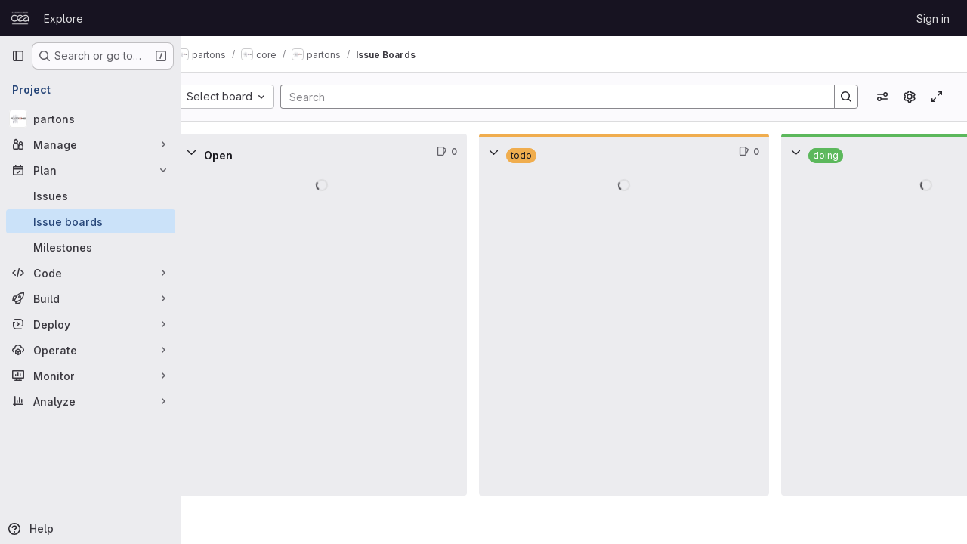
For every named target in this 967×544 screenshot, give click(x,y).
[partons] (90, 119)
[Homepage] (20, 18)
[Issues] (90, 196)
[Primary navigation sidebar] (18, 56)
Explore (63, 18)
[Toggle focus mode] (937, 97)
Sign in (933, 18)
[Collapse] (214, 152)
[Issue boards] (90, 221)
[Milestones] (90, 247)
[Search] (561, 97)
